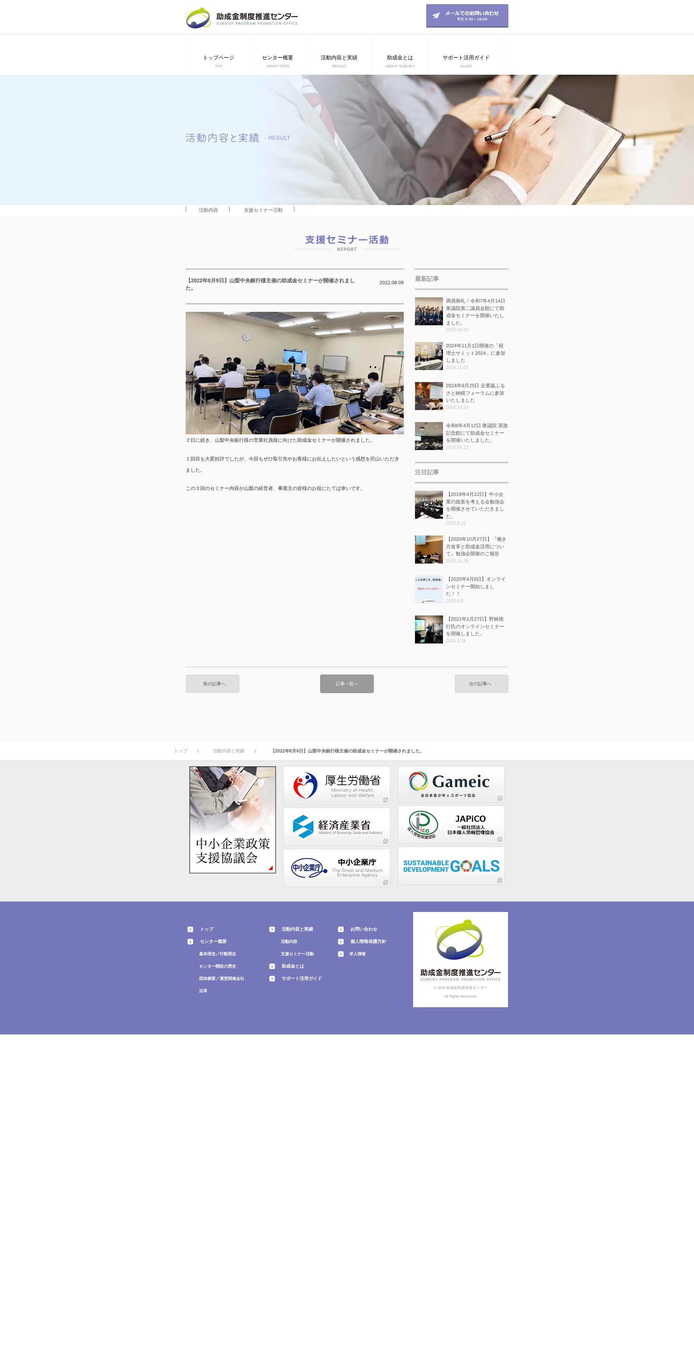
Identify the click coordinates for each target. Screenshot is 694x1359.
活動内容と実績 (228, 751)
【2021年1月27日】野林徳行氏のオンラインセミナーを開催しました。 (475, 626)
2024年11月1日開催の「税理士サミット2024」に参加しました (475, 353)
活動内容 (208, 210)
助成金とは (293, 966)
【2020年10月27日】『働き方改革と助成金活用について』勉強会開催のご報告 (476, 546)
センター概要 (213, 941)
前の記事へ (214, 683)
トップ (180, 751)
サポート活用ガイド (302, 978)
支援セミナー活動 (263, 210)
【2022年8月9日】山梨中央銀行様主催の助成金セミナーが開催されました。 (347, 751)
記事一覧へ (347, 683)
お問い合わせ (363, 929)
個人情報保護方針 (368, 941)
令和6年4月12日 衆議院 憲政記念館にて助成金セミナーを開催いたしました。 (477, 433)
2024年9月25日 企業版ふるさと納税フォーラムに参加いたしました (475, 393)
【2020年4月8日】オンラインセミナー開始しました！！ (476, 586)
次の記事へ (480, 683)
